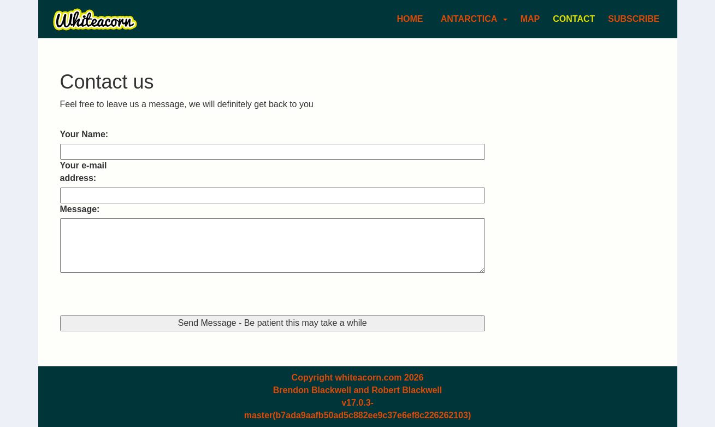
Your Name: (84, 134)
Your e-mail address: (83, 172)
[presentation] (143, 294)
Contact (574, 19)
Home (410, 19)
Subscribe (633, 19)
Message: (80, 209)
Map (530, 19)
